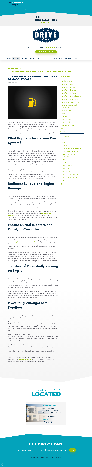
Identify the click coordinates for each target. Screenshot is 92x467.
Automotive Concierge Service (71, 102)
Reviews (47, 58)
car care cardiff (67, 119)
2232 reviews (61, 47)
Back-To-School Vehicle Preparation (69, 155)
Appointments (57, 58)
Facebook (44, 422)
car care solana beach (69, 177)
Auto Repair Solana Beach (70, 99)
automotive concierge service (71, 148)
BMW (63, 113)
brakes (64, 162)
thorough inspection (24, 359)
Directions (67, 58)
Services (24, 58)
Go (72, 450)
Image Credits (42, 463)
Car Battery (65, 116)
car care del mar (67, 122)
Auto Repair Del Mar (68, 87)
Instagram (51, 422)
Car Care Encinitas (68, 125)
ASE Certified (66, 139)
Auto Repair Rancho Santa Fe (71, 96)
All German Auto (67, 81)
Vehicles (32, 58)
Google (46, 422)
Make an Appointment (46, 51)
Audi (63, 142)
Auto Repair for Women (69, 93)
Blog (19, 69)
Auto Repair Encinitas (69, 90)
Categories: (65, 76)
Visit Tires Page (46, 23)
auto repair (65, 145)
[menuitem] (9, 58)
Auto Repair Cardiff (68, 84)
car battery (65, 168)
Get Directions (47, 419)
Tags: (62, 132)
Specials (40, 58)
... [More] (62, 129)
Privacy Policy (50, 463)
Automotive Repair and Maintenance (69, 106)
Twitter (49, 422)
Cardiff (64, 180)
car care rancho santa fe (70, 174)
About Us (16, 58)
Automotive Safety (68, 110)
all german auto (67, 136)
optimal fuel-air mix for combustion (27, 242)
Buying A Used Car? (68, 165)
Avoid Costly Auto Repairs (70, 151)
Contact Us (77, 58)
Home (9, 58)
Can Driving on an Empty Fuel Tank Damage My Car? (40, 72)
